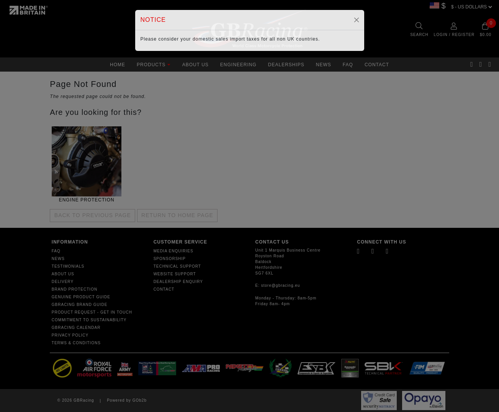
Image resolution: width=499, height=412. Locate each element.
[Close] (357, 20)
